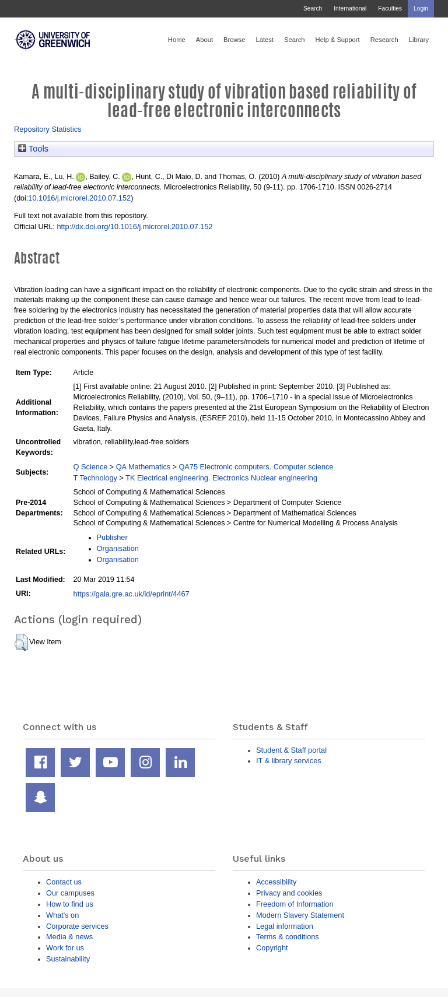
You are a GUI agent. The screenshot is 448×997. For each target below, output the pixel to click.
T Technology (95, 477)
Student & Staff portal (291, 750)
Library (419, 39)
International (350, 8)
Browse (234, 39)
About (204, 39)
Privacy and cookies (289, 893)
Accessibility (276, 881)
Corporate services (77, 926)
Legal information (284, 926)
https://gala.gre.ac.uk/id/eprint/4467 (132, 593)
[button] (21, 642)
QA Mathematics (143, 466)
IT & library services (288, 760)
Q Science (91, 466)
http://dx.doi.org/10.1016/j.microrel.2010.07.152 (134, 226)
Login (421, 8)
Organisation (118, 548)
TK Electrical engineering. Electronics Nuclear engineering (221, 477)
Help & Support (338, 39)
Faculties (390, 8)
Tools (33, 148)
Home (177, 39)
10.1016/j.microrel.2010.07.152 (79, 198)
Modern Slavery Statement (300, 915)
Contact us (64, 881)
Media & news (69, 936)
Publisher (112, 537)
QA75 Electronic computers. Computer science (255, 466)
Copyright (272, 947)
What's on (62, 915)
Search (312, 8)
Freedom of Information (295, 904)
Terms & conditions (287, 936)
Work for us (65, 947)
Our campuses (70, 893)
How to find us (69, 904)
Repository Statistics (48, 129)
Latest (265, 39)
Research (384, 39)
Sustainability (68, 958)
